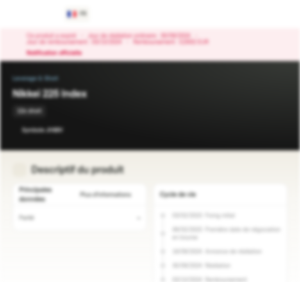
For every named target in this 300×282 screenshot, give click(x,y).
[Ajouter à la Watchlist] (264, 130)
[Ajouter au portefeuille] (280, 130)
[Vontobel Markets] (33, 14)
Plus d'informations (110, 195)
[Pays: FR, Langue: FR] (77, 14)
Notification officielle (58, 53)
